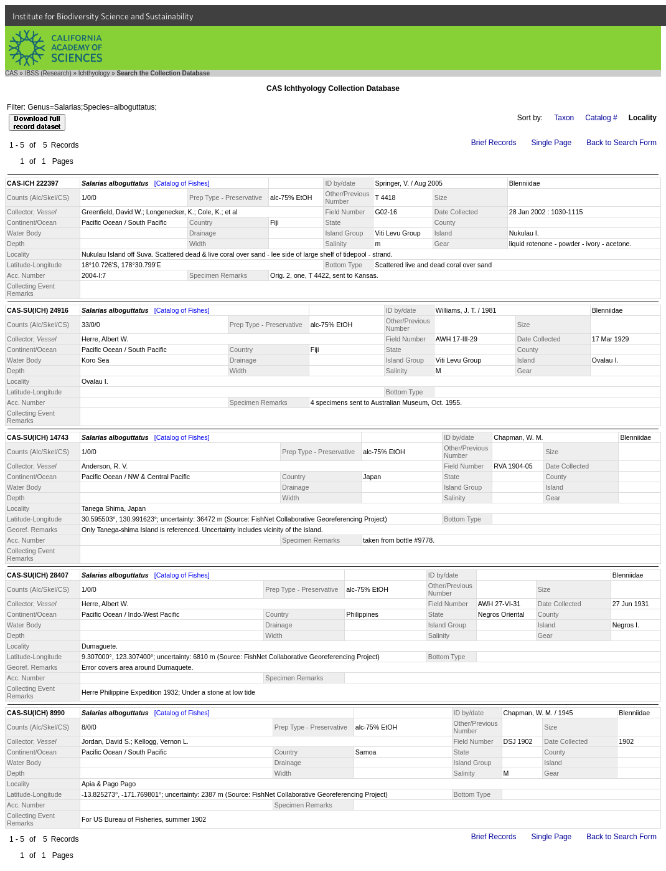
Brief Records (494, 142)
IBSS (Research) (48, 73)
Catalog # (601, 117)
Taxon (564, 117)
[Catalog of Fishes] (182, 183)
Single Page (552, 142)
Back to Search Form (621, 142)
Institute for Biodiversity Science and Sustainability (103, 16)
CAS (11, 73)
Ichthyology (94, 73)
